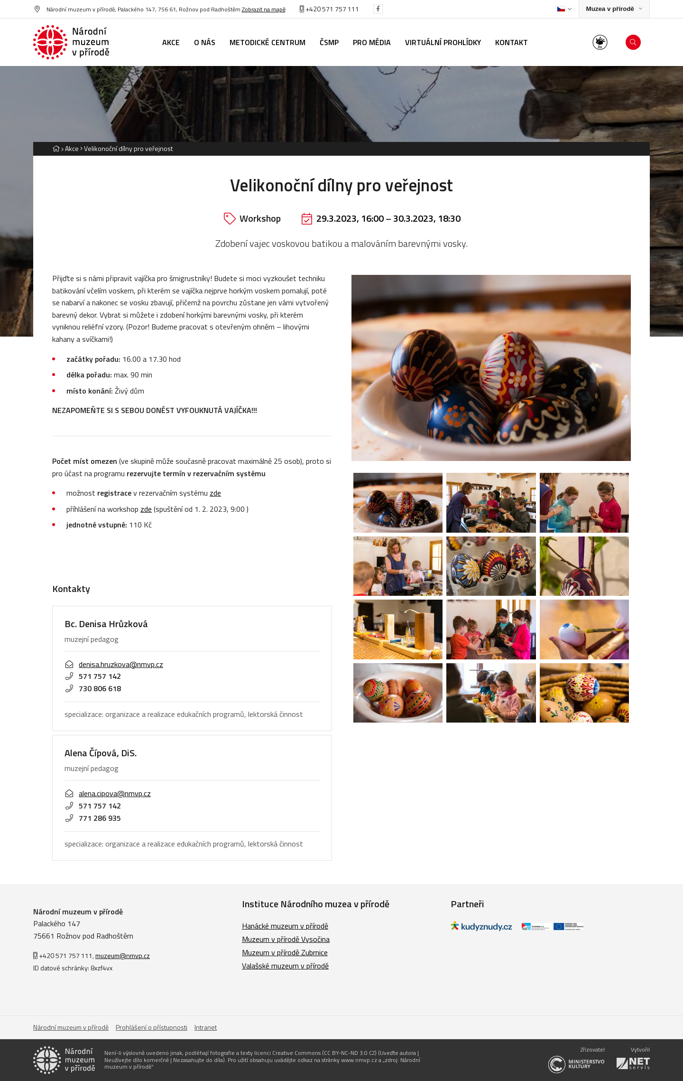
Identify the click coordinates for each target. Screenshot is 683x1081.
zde (215, 492)
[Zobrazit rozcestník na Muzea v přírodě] (614, 9)
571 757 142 (93, 676)
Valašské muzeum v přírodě (285, 965)
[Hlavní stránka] (56, 148)
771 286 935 (93, 818)
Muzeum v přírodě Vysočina (286, 939)
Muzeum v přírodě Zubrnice (285, 952)
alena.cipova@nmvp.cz (108, 793)
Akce (72, 148)
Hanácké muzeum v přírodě (285, 925)
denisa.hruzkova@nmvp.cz (114, 664)
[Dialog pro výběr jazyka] (564, 9)
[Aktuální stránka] (126, 148)
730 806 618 (93, 688)
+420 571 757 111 (329, 9)
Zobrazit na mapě (264, 9)
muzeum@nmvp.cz (122, 955)
